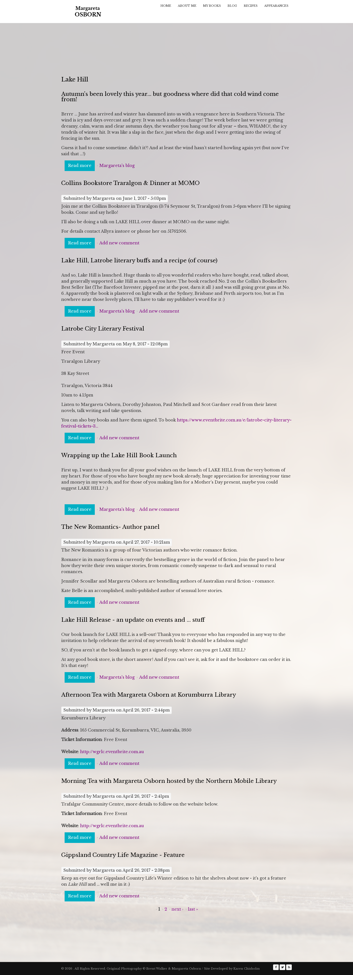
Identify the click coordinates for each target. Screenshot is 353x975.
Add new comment (119, 243)
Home (166, 6)
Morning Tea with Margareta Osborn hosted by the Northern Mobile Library (169, 781)
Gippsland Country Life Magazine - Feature (123, 855)
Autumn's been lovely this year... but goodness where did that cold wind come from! (170, 97)
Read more (81, 165)
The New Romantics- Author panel (110, 527)
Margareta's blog (117, 165)
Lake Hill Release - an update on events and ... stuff (133, 620)
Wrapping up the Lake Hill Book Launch (119, 455)
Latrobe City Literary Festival (102, 328)
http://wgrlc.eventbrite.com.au (112, 751)
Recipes (251, 6)
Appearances (276, 6)
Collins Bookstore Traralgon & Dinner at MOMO (130, 183)
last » (193, 909)
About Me (187, 6)
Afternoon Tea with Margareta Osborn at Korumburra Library (148, 694)
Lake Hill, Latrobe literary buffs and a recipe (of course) (139, 260)
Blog (232, 6)
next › (177, 909)
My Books (212, 6)
